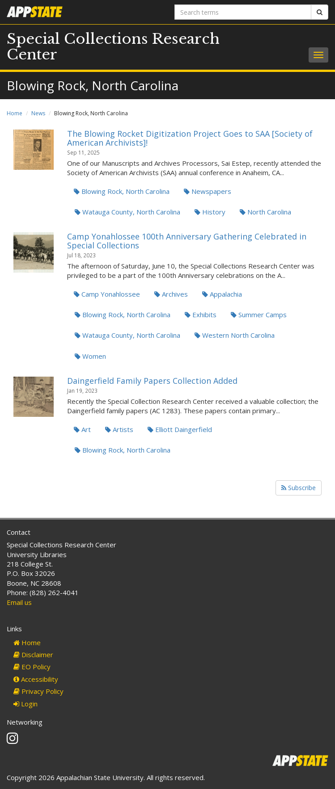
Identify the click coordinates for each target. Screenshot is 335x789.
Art (82, 429)
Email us (19, 602)
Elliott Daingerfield (180, 429)
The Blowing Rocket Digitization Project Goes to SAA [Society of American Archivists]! (190, 138)
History (210, 211)
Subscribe (298, 487)
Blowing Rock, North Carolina (122, 191)
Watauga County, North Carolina (127, 211)
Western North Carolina (235, 335)
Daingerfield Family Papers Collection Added (152, 380)
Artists (119, 429)
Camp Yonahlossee (107, 294)
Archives (171, 294)
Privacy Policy (38, 691)
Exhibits (200, 314)
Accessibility (35, 679)
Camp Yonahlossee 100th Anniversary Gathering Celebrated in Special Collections (186, 241)
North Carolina (265, 211)
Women (90, 356)
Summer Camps (259, 314)
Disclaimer (33, 654)
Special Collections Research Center (113, 46)
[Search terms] (243, 12)
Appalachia (222, 294)
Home (14, 113)
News (38, 113)
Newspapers (207, 191)
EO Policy (32, 666)
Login (25, 703)
